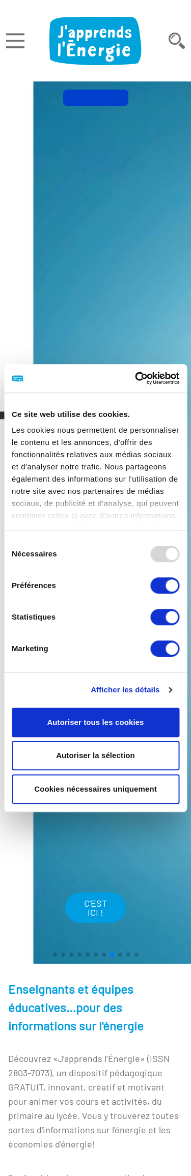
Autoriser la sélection (95, 755)
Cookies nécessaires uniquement (95, 789)
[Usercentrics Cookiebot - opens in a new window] (136, 378)
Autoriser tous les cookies (95, 722)
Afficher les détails (125, 689)
